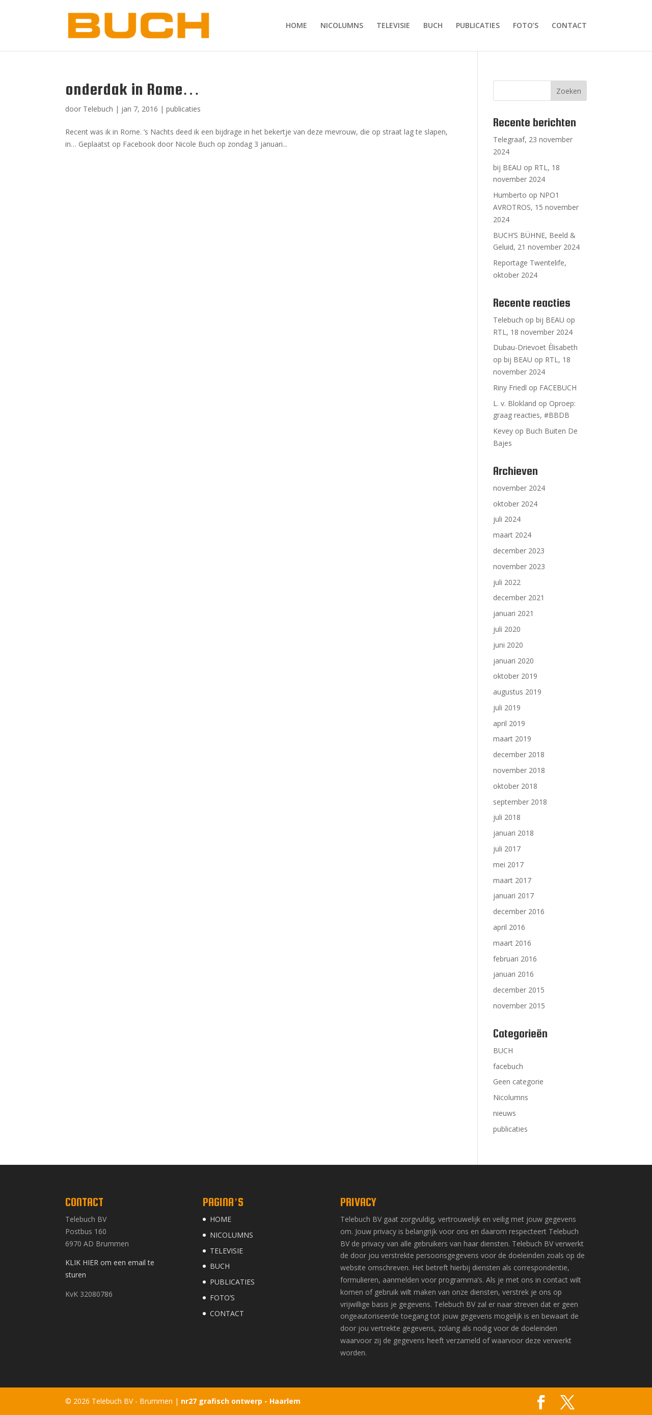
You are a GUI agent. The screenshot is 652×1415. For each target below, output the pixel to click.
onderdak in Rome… (132, 89)
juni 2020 (508, 645)
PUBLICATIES (478, 26)
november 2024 (519, 488)
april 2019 (509, 723)
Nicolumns (510, 1097)
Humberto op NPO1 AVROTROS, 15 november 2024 (536, 207)
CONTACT (569, 26)
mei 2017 (508, 864)
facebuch (508, 1066)
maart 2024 (512, 535)
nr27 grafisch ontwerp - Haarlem (241, 1401)
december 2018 (519, 754)
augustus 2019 (517, 692)
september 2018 (520, 802)
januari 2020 (513, 660)
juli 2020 (507, 629)
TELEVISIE (393, 26)
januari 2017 (513, 895)
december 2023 (519, 550)
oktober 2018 (515, 786)
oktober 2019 (515, 676)
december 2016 (519, 911)
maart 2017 (512, 880)
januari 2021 (513, 613)
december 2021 (519, 597)
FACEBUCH (558, 387)
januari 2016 (513, 974)
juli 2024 (507, 519)
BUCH (433, 26)
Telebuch (98, 109)
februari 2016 (515, 959)
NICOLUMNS (341, 26)
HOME (296, 26)
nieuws (504, 1113)
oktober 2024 (515, 504)
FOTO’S (525, 26)
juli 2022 (507, 582)
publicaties (183, 109)
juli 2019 (507, 707)
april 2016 (509, 927)
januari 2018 (513, 833)
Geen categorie (518, 1081)
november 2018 (519, 770)
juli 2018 (507, 817)
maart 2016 (512, 943)
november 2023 (519, 566)
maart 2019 (512, 738)
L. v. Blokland (514, 403)
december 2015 (519, 990)
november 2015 (519, 1005)
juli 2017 (507, 848)
